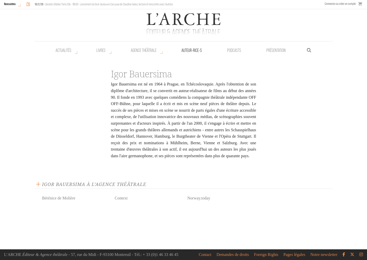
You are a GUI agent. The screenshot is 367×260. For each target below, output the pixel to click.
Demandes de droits (232, 255)
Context (121, 198)
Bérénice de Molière (58, 198)
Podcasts (234, 50)
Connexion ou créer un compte (340, 4)
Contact (205, 255)
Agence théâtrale (143, 50)
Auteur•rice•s (191, 50)
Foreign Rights (266, 255)
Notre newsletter (323, 255)
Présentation (276, 50)
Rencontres (10, 4)
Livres (101, 50)
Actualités (63, 50)
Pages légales (294, 255)
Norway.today (198, 198)
